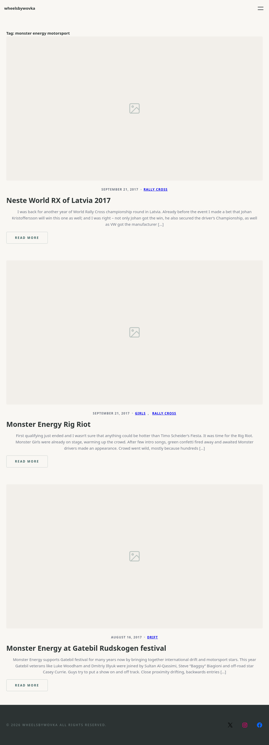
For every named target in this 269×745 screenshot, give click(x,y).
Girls (140, 413)
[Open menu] (260, 8)
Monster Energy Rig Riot (48, 424)
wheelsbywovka (19, 8)
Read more (28, 239)
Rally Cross (156, 189)
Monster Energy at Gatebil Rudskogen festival (86, 648)
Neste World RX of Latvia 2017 (58, 200)
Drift (152, 637)
